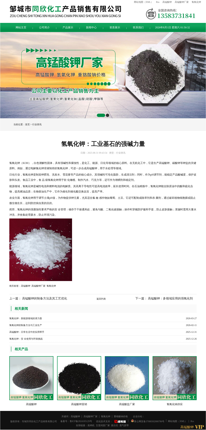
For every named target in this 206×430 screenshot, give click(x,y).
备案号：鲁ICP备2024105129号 (76, 421)
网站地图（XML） (143, 2)
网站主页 (21, 27)
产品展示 (68, 27)
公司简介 (44, 27)
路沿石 (114, 425)
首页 (27, 124)
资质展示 (114, 27)
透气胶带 (124, 425)
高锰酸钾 (167, 2)
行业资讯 (37, 124)
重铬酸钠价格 (121, 416)
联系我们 (138, 27)
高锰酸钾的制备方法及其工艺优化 (44, 298)
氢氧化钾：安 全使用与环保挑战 (26, 339)
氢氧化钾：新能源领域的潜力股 (25, 318)
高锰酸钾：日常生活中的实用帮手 (26, 332)
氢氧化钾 (196, 2)
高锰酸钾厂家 (182, 2)
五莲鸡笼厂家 (103, 425)
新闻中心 (91, 27)
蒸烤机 (91, 425)
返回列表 (101, 299)
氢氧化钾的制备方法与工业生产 (25, 325)
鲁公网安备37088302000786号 (148, 420)
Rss (157, 2)
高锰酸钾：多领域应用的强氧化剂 (170, 298)
